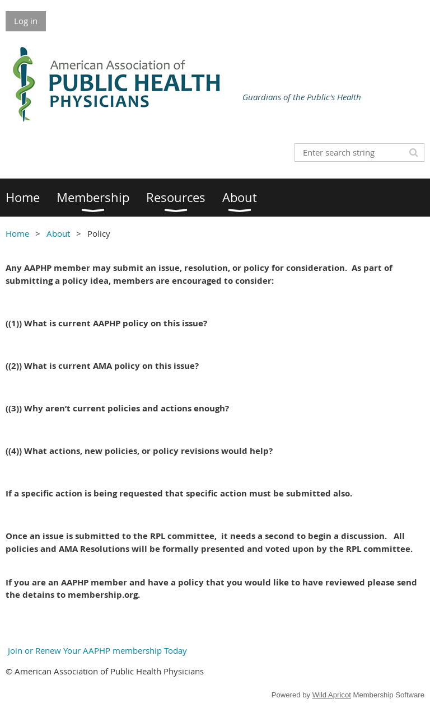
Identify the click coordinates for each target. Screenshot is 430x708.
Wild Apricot (331, 695)
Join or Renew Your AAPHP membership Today (96, 650)
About (58, 233)
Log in (26, 20)
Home (17, 233)
